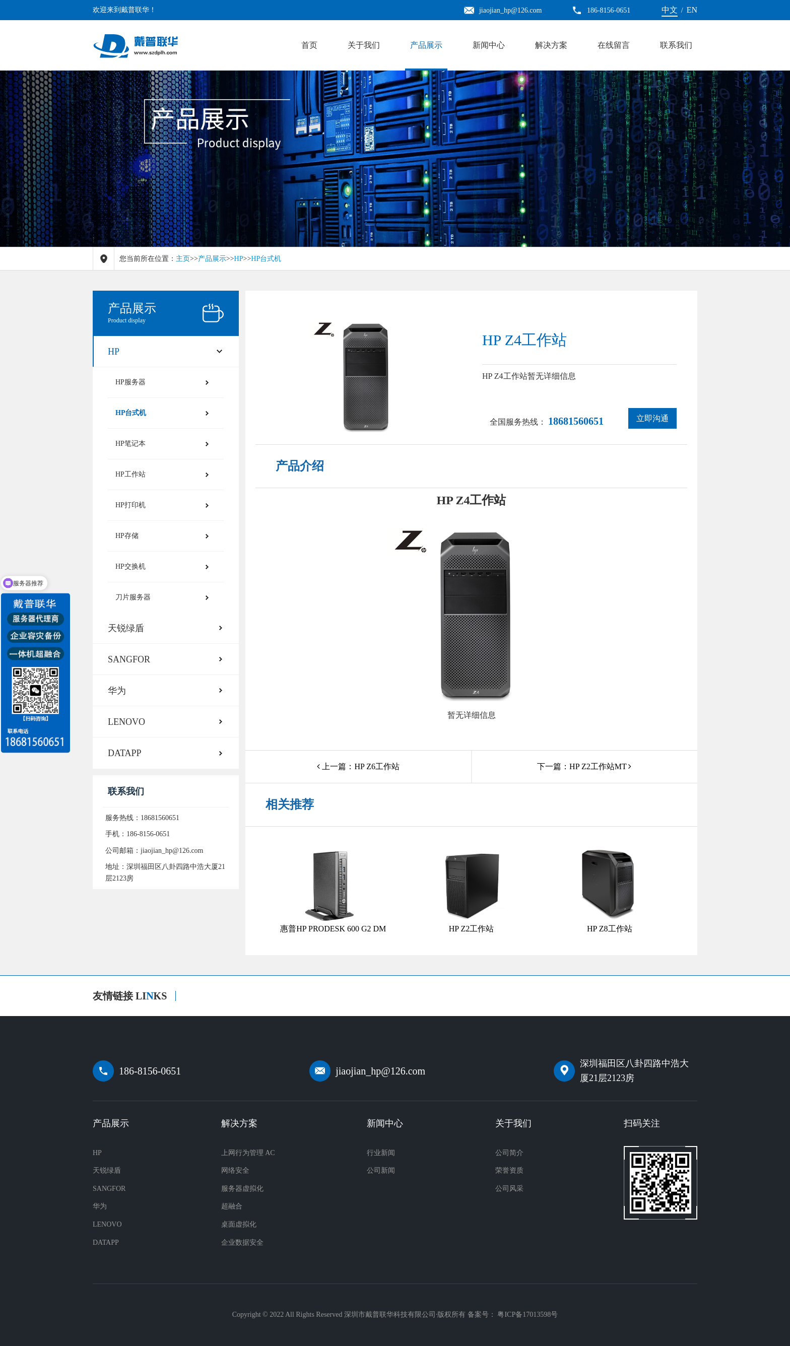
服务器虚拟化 (242, 1188)
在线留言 (614, 45)
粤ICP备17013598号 (527, 1314)
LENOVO (126, 722)
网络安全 (235, 1170)
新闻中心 (489, 45)
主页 (183, 258)
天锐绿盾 (126, 628)
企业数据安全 (242, 1242)
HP (238, 258)
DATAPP (125, 753)
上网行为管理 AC (248, 1153)
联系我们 (676, 45)
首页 (309, 45)
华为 (117, 691)
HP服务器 (130, 382)
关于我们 (364, 45)
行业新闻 (381, 1153)
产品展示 (426, 45)
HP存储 (127, 536)
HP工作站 (130, 474)
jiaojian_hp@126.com (380, 1070)
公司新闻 (381, 1170)
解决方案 (551, 45)
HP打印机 (130, 505)
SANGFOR (129, 659)
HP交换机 (130, 566)
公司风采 (509, 1188)
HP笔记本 (130, 443)
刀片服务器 (133, 597)
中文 (670, 10)
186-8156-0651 (150, 1070)
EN (692, 10)
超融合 (231, 1206)
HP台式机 (266, 258)
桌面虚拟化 (238, 1224)
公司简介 (509, 1153)
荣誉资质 (509, 1170)
